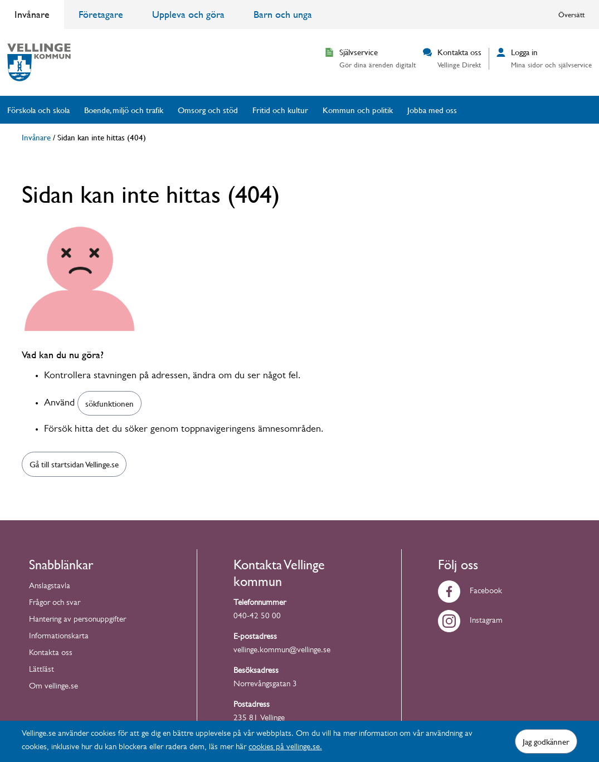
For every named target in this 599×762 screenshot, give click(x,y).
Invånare (32, 14)
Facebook (470, 592)
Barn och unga (283, 14)
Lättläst (41, 670)
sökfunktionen (109, 403)
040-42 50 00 (257, 617)
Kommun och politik (358, 110)
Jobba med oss (432, 110)
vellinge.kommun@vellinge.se (281, 651)
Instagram (470, 621)
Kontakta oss (50, 653)
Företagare (101, 14)
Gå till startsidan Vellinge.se (74, 464)
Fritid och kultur (280, 110)
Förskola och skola (38, 110)
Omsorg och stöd (208, 110)
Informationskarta (59, 637)
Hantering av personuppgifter (77, 620)
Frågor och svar (54, 603)
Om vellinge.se (53, 687)
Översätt (571, 14)
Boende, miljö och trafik (123, 110)
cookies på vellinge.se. (285, 748)
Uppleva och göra (188, 14)
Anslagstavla (49, 587)
